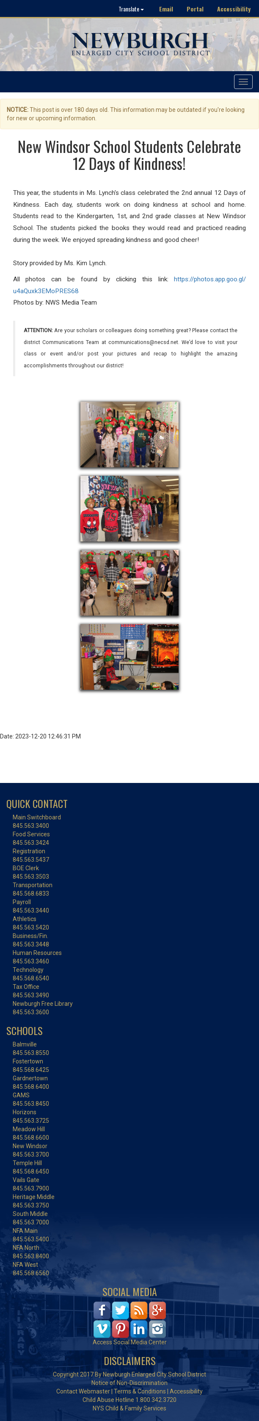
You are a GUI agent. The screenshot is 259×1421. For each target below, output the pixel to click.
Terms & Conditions (140, 1391)
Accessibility (234, 8)
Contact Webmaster (83, 1391)
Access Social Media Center (130, 1342)
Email (166, 8)
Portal (195, 8)
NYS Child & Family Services (129, 1408)
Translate (131, 8)
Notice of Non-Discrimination (129, 1382)
